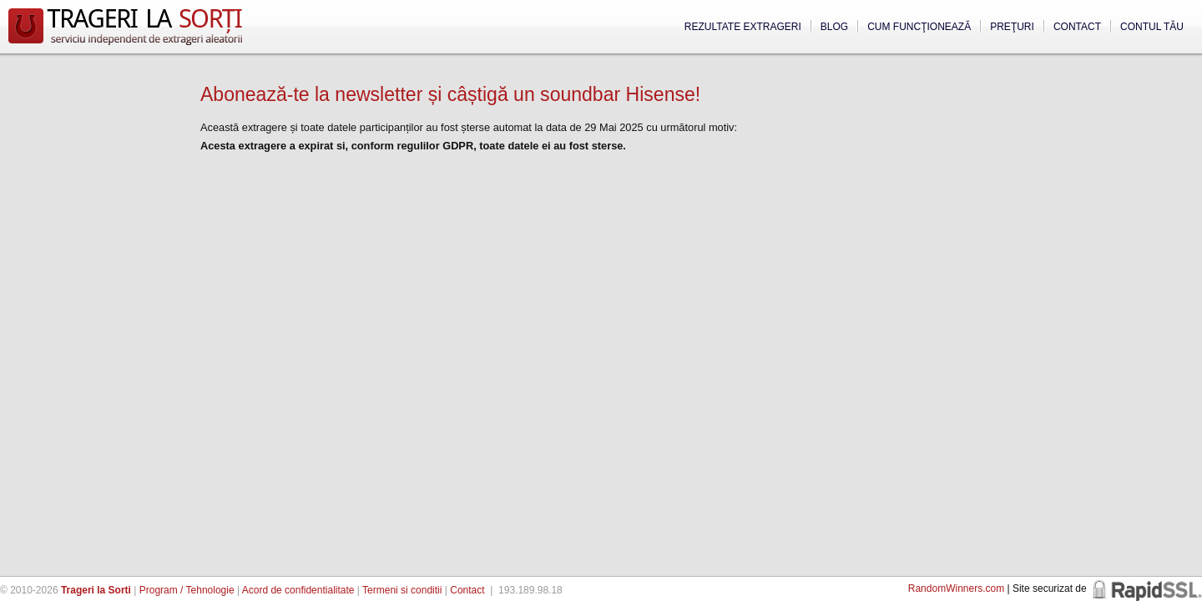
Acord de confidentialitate (298, 590)
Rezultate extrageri (742, 27)
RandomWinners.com (956, 588)
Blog (834, 27)
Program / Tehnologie (187, 590)
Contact (1077, 27)
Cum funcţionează (919, 27)
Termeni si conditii (402, 590)
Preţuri (1012, 27)
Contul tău (1152, 27)
